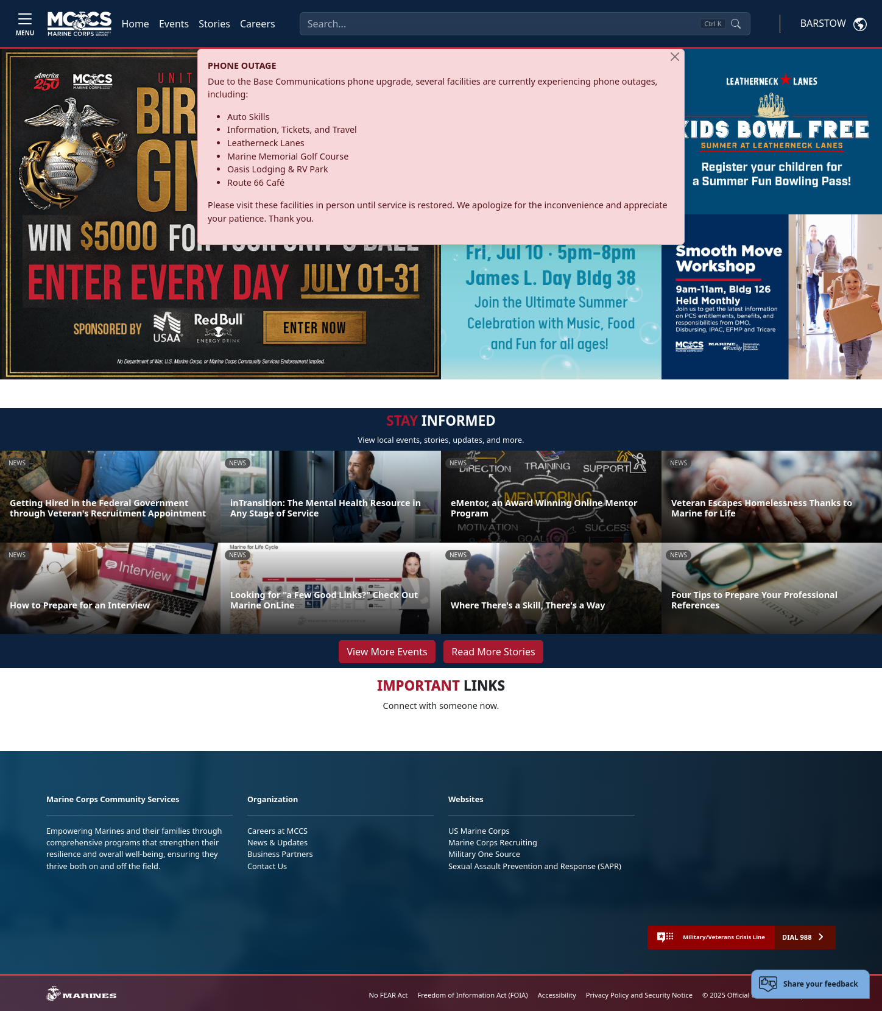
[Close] (675, 56)
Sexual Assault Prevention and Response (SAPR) (534, 866)
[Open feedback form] (810, 984)
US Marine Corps (479, 830)
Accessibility (557, 994)
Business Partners (280, 853)
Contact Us (267, 866)
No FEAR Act (388, 994)
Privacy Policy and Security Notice (639, 994)
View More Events (387, 651)
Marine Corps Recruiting (492, 842)
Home (135, 23)
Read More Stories (493, 651)
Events (174, 23)
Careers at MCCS (277, 830)
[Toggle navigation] (25, 23)
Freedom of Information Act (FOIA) (472, 994)
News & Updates (277, 842)
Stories (214, 23)
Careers (257, 23)
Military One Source (484, 853)
